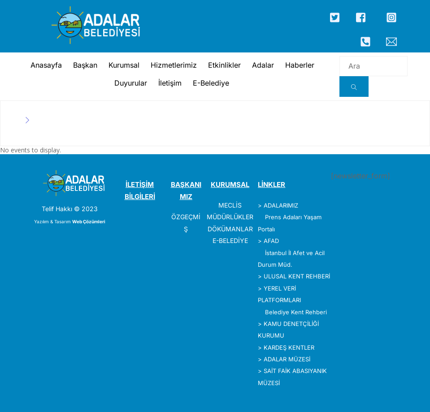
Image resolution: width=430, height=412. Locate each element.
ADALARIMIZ (281, 205)
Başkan (84, 65)
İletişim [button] (168, 82)
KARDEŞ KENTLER (289, 347)
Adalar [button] (262, 65)
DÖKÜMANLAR (230, 229)
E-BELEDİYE (230, 240)
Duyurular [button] (129, 82)
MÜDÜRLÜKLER (230, 217)
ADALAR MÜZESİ (287, 359)
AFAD (271, 240)
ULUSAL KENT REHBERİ (297, 276)
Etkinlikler (223, 65)
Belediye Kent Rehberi (296, 312)
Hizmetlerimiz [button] (173, 65)
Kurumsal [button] (123, 65)
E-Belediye (209, 82)
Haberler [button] (298, 65)
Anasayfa (45, 65)
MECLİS (230, 205)
